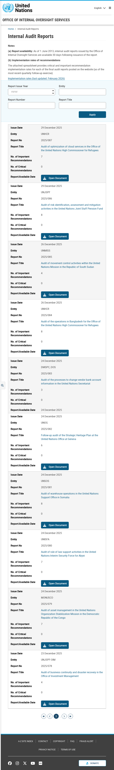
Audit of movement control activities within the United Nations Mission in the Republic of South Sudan (70, 265)
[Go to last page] (70, 716)
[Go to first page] (43, 716)
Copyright (59, 741)
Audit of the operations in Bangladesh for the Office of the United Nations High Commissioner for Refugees (71, 323)
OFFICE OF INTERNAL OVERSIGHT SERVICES (36, 19)
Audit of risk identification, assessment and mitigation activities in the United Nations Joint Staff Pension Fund (72, 206)
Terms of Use (68, 749)
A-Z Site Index (25, 741)
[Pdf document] (38, 78)
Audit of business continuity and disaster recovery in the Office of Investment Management (72, 674)
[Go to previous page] (49, 716)
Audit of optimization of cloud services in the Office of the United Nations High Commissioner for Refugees (70, 148)
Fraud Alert (86, 741)
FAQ (72, 741)
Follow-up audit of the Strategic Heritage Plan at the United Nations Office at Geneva (69, 437)
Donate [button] (92, 763)
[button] (55, 178)
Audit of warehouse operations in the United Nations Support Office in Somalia (69, 495)
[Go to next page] (64, 716)
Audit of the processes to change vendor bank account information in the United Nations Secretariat (71, 381)
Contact (43, 741)
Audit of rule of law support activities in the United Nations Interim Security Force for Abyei (68, 553)
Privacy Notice (47, 749)
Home (11, 28)
